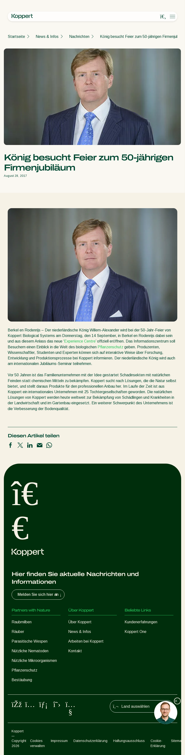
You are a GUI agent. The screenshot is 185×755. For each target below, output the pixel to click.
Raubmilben (22, 622)
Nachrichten (79, 36)
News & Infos (47, 36)
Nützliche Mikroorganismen (34, 661)
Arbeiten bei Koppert (86, 641)
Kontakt (75, 651)
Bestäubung (22, 680)
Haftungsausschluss (129, 741)
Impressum (59, 741)
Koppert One (135, 632)
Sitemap (177, 741)
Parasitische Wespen (29, 641)
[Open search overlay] (163, 16)
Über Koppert (80, 622)
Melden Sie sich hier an (40, 594)
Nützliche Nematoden (30, 651)
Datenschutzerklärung (90, 741)
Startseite (16, 36)
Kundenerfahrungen (141, 622)
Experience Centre (80, 341)
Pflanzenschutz (110, 347)
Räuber (18, 632)
